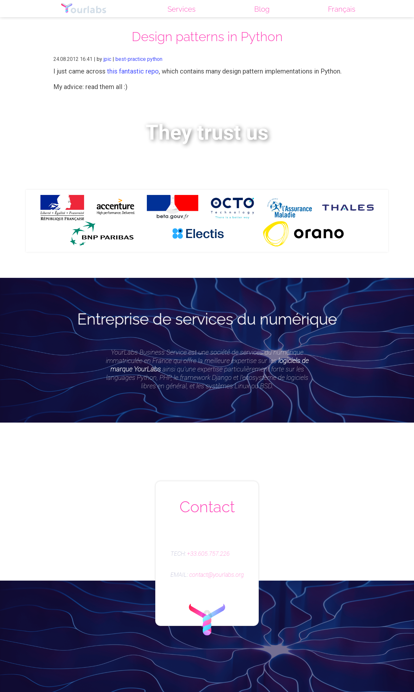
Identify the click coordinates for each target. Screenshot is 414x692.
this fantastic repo (133, 71)
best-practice (130, 59)
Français (341, 9)
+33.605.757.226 (208, 553)
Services (182, 9)
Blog (261, 9)
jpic (107, 59)
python (154, 59)
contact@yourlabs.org (216, 574)
